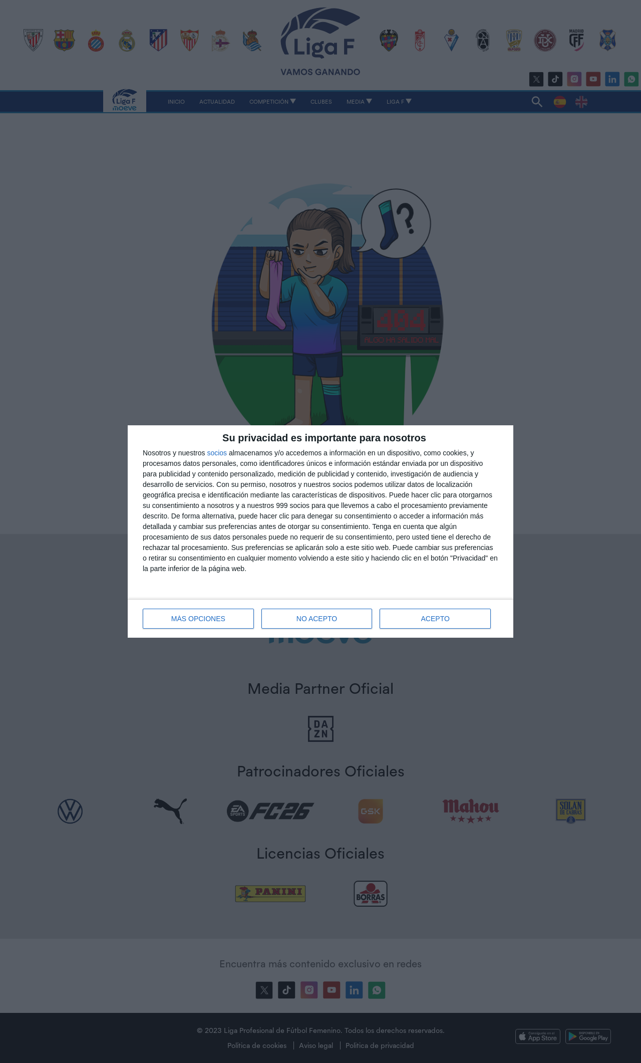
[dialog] (320, 531)
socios (217, 452)
